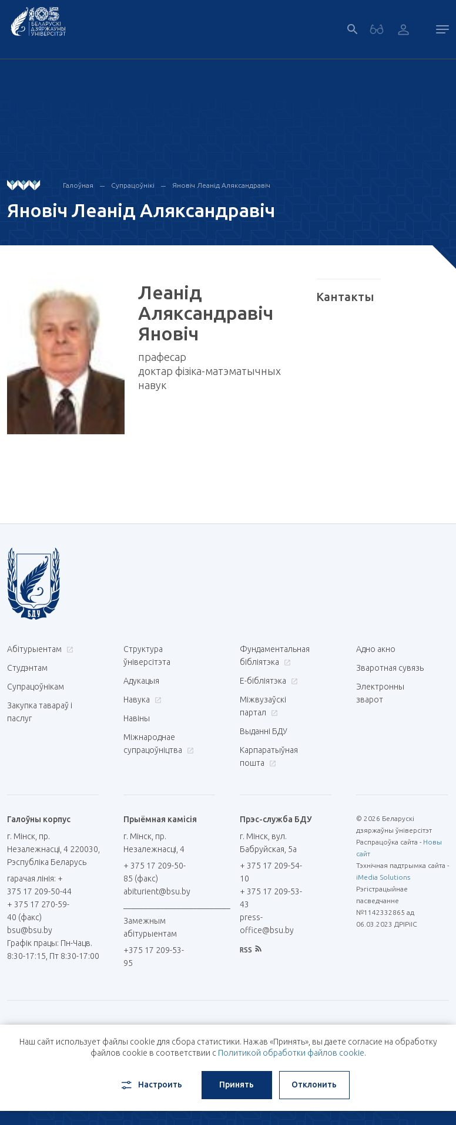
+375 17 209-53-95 (153, 956)
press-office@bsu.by (267, 924)
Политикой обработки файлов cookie (291, 1053)
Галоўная (78, 185)
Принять (236, 1084)
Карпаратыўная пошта (269, 756)
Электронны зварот (380, 693)
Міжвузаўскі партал (263, 706)
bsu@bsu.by (29, 930)
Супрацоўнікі (133, 185)
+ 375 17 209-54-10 (271, 872)
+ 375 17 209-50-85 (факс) (154, 872)
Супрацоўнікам (35, 686)
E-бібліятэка (267, 680)
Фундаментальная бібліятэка (275, 655)
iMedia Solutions (383, 877)
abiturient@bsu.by (156, 891)
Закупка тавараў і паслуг (39, 712)
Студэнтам (27, 668)
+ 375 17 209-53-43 (271, 898)
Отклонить (314, 1084)
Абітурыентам (39, 649)
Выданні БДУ (263, 731)
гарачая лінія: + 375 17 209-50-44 (39, 885)
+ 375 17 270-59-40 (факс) (38, 911)
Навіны (136, 718)
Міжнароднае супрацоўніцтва (158, 743)
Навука (141, 699)
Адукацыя (141, 680)
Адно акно (375, 649)
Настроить (150, 1085)
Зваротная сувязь (390, 668)
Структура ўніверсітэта (146, 655)
